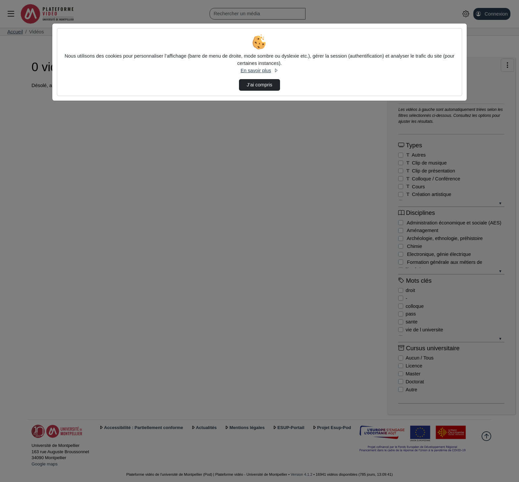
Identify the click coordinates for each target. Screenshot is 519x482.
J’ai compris (259, 84)
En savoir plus (259, 70)
